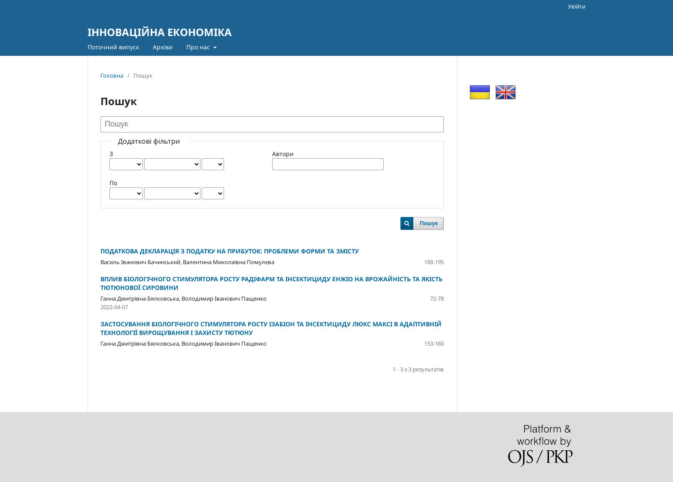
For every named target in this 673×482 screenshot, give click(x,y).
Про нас (199, 47)
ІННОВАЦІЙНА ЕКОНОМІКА (160, 32)
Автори (283, 154)
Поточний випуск (113, 47)
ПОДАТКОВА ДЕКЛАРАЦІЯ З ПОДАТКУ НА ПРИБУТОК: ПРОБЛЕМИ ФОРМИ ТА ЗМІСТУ (229, 251)
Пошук (429, 223)
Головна (111, 75)
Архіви (163, 47)
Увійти (576, 6)
